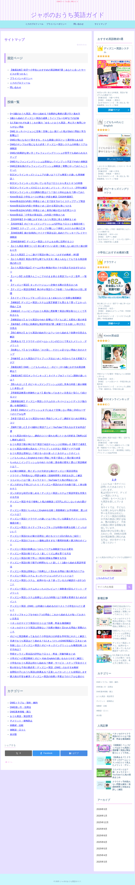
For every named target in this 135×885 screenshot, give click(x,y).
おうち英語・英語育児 (21, 716)
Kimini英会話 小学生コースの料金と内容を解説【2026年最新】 (42, 197)
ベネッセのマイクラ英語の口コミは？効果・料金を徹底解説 (40, 623)
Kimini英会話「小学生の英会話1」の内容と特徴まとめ (37, 215)
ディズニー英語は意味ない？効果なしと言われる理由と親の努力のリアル (47, 571)
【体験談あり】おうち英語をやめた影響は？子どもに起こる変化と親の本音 (48, 319)
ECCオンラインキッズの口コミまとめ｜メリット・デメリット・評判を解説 (48, 188)
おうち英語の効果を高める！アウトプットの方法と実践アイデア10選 (45, 449)
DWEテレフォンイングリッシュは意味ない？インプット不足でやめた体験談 (48, 161)
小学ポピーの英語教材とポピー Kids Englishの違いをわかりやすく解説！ (47, 658)
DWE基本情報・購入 (20, 712)
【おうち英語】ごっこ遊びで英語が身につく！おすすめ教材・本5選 (44, 254)
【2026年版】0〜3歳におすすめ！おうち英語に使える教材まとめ (43, 219)
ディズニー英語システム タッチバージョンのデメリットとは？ (42, 576)
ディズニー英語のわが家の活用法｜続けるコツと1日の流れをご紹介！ (45, 536)
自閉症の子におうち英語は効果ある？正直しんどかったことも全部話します (48, 672)
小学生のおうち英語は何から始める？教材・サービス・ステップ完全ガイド (48, 663)
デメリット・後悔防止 (21, 721)
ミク (114, 479)
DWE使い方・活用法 (20, 707)
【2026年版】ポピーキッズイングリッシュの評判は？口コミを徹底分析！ (47, 224)
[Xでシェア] (18, 753)
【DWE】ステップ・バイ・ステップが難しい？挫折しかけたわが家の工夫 (47, 228)
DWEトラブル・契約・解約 (24, 702)
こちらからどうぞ (105, 578)
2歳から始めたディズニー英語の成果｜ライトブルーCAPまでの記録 (44, 118)
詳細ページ (114, 110)
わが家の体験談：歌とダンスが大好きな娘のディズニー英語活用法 (44, 471)
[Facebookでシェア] (46, 753)
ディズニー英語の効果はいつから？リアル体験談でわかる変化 (41, 549)
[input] (114, 587)
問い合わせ (15, 87)
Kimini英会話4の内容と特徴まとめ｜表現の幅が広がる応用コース (43, 210)
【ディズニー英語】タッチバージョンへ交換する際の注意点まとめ (44, 285)
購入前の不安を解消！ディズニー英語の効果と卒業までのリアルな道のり (47, 676)
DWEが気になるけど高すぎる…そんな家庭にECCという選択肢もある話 (46, 140)
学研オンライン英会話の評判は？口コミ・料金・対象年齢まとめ (42, 654)
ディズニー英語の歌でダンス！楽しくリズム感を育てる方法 (40, 553)
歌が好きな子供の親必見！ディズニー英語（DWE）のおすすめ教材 (44, 667)
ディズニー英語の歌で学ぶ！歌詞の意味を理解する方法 (38, 558)
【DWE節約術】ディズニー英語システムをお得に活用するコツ (42, 241)
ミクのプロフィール (20, 83)
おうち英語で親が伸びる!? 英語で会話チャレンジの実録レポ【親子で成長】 (48, 444)
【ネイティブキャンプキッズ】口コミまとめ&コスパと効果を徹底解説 (45, 298)
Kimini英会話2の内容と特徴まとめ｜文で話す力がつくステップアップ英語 (47, 201)
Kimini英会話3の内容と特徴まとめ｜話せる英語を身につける (41, 206)
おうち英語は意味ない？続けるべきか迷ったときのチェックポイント (45, 453)
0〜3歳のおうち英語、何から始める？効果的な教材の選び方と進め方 (45, 113)
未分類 (13, 734)
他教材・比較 (16, 725)
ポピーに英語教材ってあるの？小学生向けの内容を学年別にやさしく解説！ (48, 636)
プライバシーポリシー (21, 78)
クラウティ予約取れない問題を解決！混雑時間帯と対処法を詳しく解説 (46, 475)
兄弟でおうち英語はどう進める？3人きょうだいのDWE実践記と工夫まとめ (48, 641)
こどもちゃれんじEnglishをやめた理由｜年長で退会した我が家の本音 (45, 458)
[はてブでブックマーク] (73, 753)
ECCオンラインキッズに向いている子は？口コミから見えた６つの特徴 (46, 183)
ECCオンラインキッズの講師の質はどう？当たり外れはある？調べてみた (47, 192)
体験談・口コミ (18, 730)
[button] (129, 587)
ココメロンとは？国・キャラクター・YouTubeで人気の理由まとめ (44, 480)
